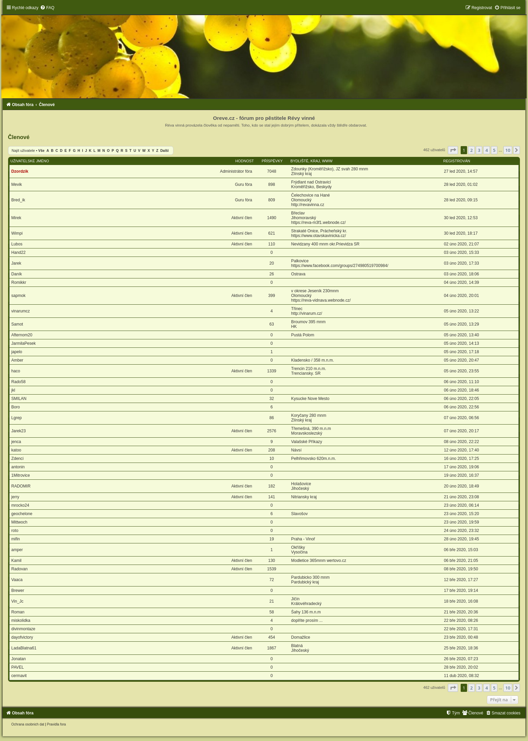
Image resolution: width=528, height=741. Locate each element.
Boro (15, 407)
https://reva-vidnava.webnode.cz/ (321, 300)
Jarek (16, 263)
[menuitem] (47, 7)
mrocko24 (20, 505)
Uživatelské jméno (29, 161)
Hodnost (244, 161)
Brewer (17, 590)
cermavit (19, 675)
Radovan (19, 569)
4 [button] (486, 150)
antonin (18, 467)
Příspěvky (272, 161)
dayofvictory (22, 637)
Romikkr (18, 282)
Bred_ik (18, 200)
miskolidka (20, 620)
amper (17, 549)
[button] (453, 150)
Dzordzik (19, 171)
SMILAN (19, 398)
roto (15, 530)
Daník (16, 274)
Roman (18, 612)
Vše (41, 151)
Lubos (17, 244)
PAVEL (17, 667)
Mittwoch (19, 522)
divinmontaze (23, 629)
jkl (13, 390)
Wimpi (17, 233)
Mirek (16, 217)
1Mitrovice (20, 475)
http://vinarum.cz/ (306, 313)
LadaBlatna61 (24, 648)
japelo (16, 351)
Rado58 (18, 381)
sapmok (18, 295)
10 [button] (507, 150)
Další (164, 151)
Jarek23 (18, 431)
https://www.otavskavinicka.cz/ (318, 235)
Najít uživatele (23, 150)
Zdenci (17, 458)
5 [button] (494, 150)
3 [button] (479, 150)
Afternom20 (22, 335)
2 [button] (471, 150)
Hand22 (18, 252)
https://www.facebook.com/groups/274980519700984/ (339, 265)
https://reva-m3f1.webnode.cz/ (318, 222)
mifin (15, 539)
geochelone (22, 513)
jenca (16, 441)
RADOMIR (21, 486)
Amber (17, 360)
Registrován (456, 161)
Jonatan (18, 658)
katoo (16, 450)
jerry (15, 497)
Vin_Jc (17, 601)
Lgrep (16, 417)
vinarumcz (20, 311)
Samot (17, 324)
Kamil (16, 560)
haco (15, 371)
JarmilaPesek (23, 343)
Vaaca (17, 579)
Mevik (16, 184)
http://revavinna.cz (307, 204)
